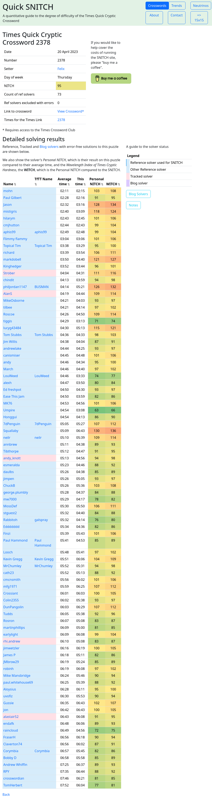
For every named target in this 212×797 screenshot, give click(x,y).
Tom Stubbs (12, 334)
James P (9, 655)
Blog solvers (49, 146)
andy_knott (12, 458)
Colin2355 (11, 600)
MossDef (10, 506)
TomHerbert (12, 785)
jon (5, 709)
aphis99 (9, 232)
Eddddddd (11, 526)
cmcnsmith (11, 579)
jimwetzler (11, 648)
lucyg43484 (12, 328)
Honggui (10, 417)
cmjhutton (11, 225)
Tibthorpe (11, 451)
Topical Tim (12, 245)
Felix (61, 68)
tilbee (7, 307)
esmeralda (11, 465)
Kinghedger (12, 266)
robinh (8, 668)
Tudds (8, 614)
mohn (7, 191)
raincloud (10, 730)
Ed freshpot (12, 389)
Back (6, 794)
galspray (41, 519)
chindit (8, 280)
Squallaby (10, 430)
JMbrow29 (11, 662)
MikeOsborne (13, 300)
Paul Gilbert (12, 197)
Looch (8, 552)
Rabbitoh (10, 519)
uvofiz (8, 696)
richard (8, 252)
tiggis (7, 321)
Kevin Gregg (12, 559)
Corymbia (10, 751)
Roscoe (8, 314)
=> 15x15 (199, 17)
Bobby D (9, 757)
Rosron (8, 620)
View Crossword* (71, 111)
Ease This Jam (13, 396)
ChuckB (9, 485)
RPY (6, 771)
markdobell (12, 259)
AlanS (7, 293)
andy (7, 362)
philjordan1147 (15, 286)
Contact (177, 15)
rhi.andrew (11, 641)
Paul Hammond (15, 540)
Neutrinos (201, 5)
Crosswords (157, 5)
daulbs (8, 472)
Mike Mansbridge (16, 675)
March (8, 369)
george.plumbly (15, 492)
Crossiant (10, 593)
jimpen (8, 478)
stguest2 (10, 513)
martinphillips (14, 627)
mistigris (10, 211)
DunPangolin (13, 607)
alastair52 (11, 716)
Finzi (6, 533)
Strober (9, 273)
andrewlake (12, 348)
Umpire (9, 410)
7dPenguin (11, 424)
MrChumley (12, 566)
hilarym (9, 218)
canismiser (11, 355)
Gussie (8, 703)
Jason (7, 204)
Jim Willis (10, 341)
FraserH (9, 737)
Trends (176, 5)
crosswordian (13, 778)
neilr (6, 437)
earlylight (10, 634)
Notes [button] (133, 205)
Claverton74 (12, 744)
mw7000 (10, 499)
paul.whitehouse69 (18, 682)
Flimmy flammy (15, 239)
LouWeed (10, 376)
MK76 (7, 403)
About (154, 15)
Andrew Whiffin (15, 764)
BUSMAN (42, 286)
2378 (61, 120)
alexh (7, 382)
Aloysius (9, 689)
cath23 (8, 572)
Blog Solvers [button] (138, 194)
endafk (8, 723)
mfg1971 (10, 586)
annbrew (10, 444)
